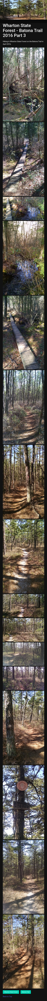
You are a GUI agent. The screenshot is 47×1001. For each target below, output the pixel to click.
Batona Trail (25, 992)
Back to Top (7, 996)
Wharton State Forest (11, 992)
